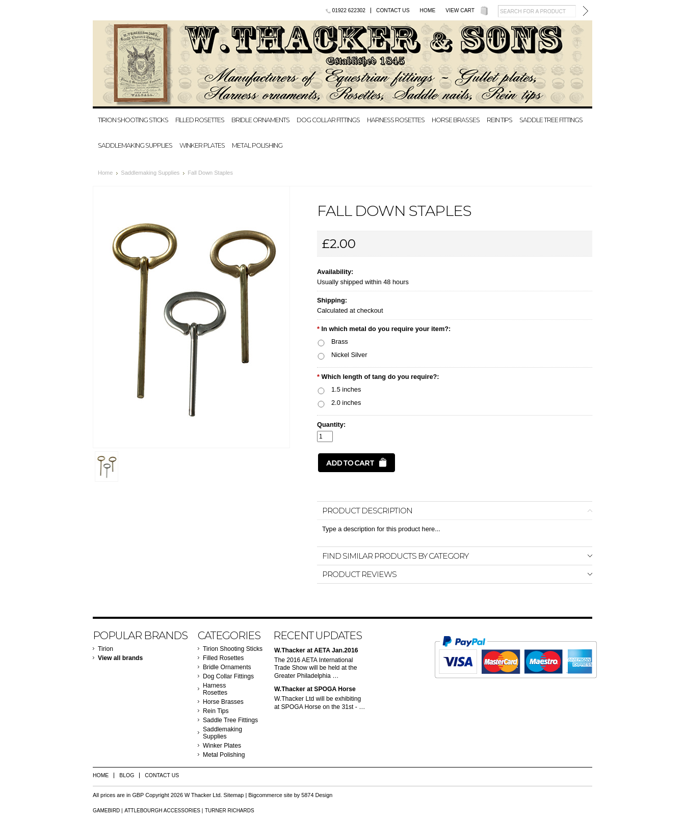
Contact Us (393, 10)
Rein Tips (499, 120)
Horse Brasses (456, 120)
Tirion (105, 648)
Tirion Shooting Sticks (133, 120)
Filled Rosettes (199, 120)
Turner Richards (229, 810)
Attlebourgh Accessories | (163, 810)
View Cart (460, 10)
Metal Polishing (257, 145)
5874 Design (316, 795)
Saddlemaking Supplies (135, 145)
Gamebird (106, 810)
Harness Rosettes (396, 120)
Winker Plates (202, 145)
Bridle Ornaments (260, 120)
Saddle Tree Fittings (551, 120)
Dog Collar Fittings (328, 120)
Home (428, 10)
